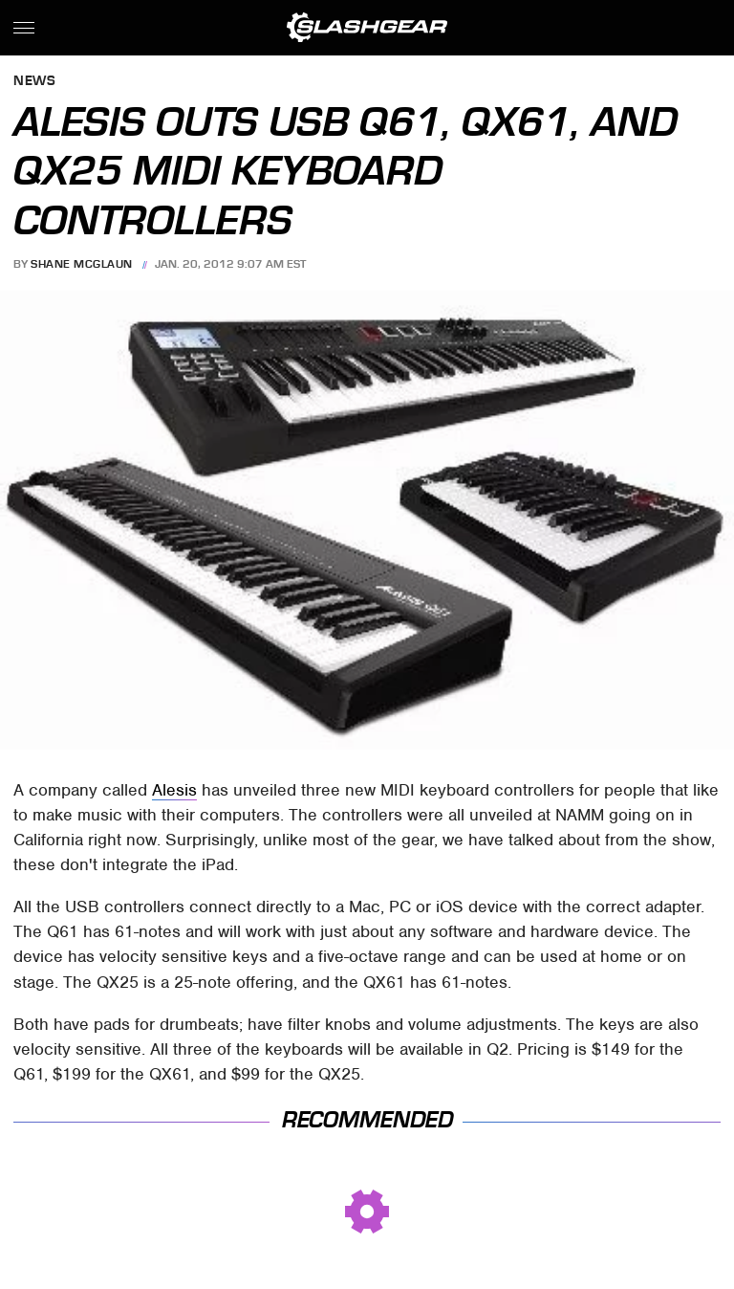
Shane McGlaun (82, 264)
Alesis (174, 789)
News (34, 82)
